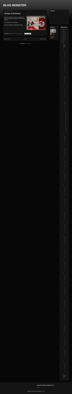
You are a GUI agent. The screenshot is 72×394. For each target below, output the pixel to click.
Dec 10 (64, 265)
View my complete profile (52, 37)
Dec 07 (64, 303)
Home (25, 39)
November (64, 376)
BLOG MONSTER (14, 5)
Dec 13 (64, 227)
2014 (63, 33)
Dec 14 (64, 215)
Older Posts (43, 39)
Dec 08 (64, 290)
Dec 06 (64, 315)
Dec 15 (64, 202)
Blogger (42, 391)
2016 (63, 29)
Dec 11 (64, 252)
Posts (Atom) (27, 43)
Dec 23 (64, 79)
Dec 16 (64, 189)
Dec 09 (64, 278)
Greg (53, 34)
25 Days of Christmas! (12, 13)
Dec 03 (64, 353)
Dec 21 (64, 104)
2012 (63, 37)
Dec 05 (64, 328)
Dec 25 (64, 54)
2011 (63, 39)
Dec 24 (64, 66)
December (64, 45)
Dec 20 (64, 139)
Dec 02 (64, 366)
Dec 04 (64, 340)
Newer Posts (7, 39)
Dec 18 (64, 164)
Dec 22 (64, 91)
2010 (63, 40)
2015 (63, 31)
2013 (63, 35)
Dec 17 (64, 177)
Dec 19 (64, 152)
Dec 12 (64, 240)
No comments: (19, 33)
